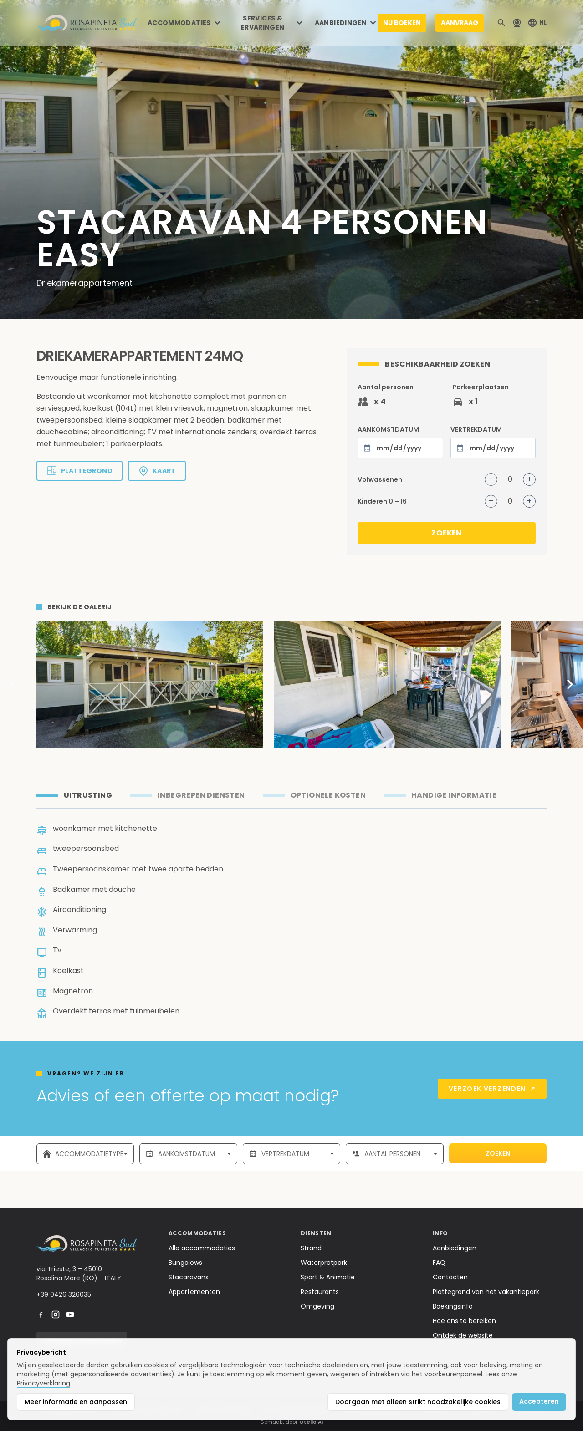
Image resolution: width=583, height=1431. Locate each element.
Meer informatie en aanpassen (76, 1401)
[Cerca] (501, 23)
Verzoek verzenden (492, 1088)
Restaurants (320, 1291)
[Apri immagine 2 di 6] (387, 684)
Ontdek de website (463, 1335)
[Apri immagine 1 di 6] (149, 684)
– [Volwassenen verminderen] (491, 479)
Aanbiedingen (454, 1248)
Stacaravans (189, 1277)
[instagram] (55, 1314)
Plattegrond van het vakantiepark (486, 1291)
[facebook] (41, 1314)
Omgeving (317, 1306)
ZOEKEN (446, 533)
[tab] (74, 795)
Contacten (450, 1277)
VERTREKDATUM (493, 441)
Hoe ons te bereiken (464, 1320)
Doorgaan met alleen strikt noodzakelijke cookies (418, 1401)
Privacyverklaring (43, 1383)
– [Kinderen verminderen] (491, 501)
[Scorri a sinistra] (14, 684)
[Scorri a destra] (569, 684)
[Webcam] (517, 23)
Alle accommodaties (202, 1248)
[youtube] (70, 1314)
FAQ (439, 1262)
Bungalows (185, 1262)
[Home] (86, 23)
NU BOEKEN (402, 22)
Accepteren (539, 1401)
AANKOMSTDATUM (400, 441)
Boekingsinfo (453, 1306)
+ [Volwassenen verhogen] (529, 479)
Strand (311, 1248)
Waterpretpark (324, 1262)
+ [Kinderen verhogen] (529, 501)
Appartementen (194, 1291)
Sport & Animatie (328, 1277)
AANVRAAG (459, 22)
